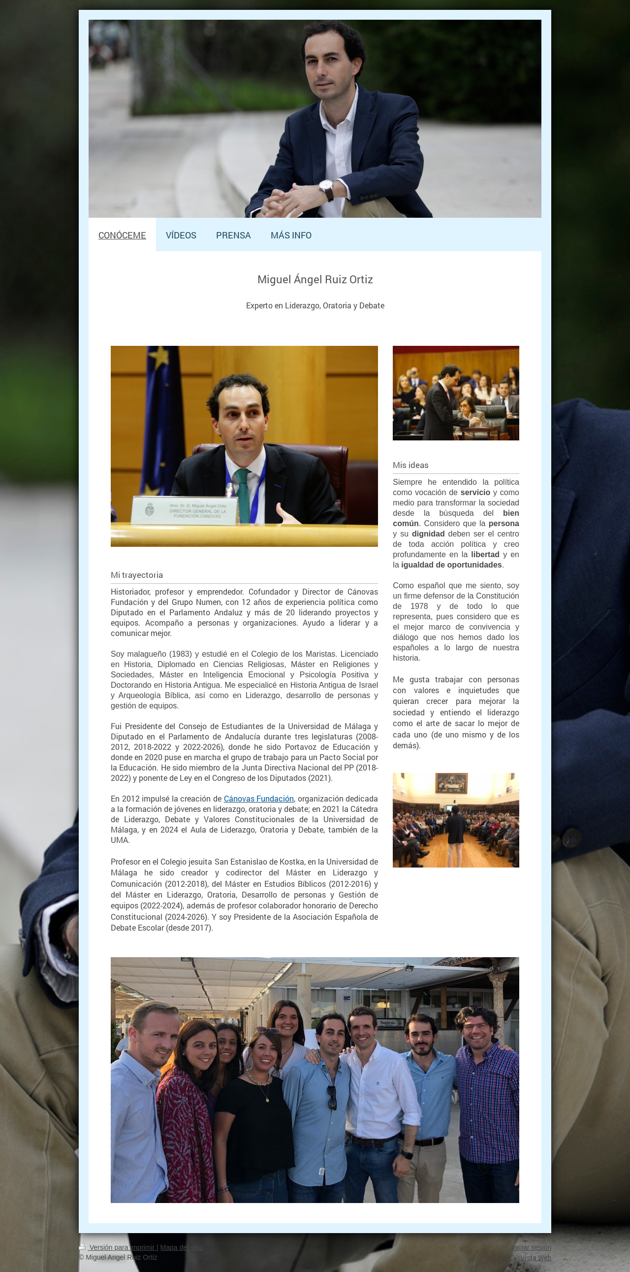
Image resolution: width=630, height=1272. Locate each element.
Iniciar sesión (531, 1247)
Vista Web (535, 1257)
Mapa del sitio (181, 1247)
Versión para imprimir (118, 1247)
